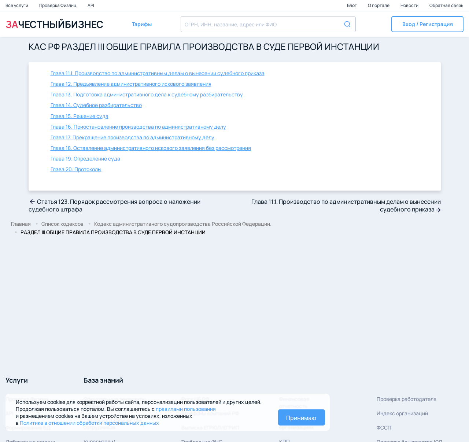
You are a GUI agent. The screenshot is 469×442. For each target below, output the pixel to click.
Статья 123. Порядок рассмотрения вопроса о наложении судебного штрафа (114, 206)
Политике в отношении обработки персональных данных (89, 422)
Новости (409, 5)
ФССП (384, 427)
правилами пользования (186, 408)
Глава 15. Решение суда (79, 116)
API (91, 5)
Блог (352, 5)
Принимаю (301, 418)
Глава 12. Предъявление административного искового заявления (131, 83)
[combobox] (268, 24)
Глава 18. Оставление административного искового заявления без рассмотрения (151, 147)
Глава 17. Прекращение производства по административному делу (132, 137)
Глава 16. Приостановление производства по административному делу (138, 126)
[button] (427, 24)
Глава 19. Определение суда (85, 158)
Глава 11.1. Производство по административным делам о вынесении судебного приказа (158, 73)
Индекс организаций (402, 413)
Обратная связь (446, 5)
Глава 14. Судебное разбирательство (96, 105)
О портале (379, 5)
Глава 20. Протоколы (76, 169)
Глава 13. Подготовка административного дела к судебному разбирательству (147, 94)
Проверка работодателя (406, 398)
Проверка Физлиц (58, 5)
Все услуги (17, 5)
